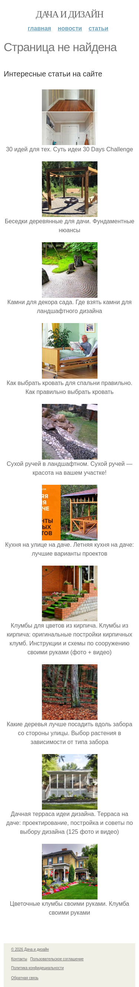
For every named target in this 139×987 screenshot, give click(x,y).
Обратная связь (25, 978)
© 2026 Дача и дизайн (30, 949)
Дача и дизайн (69, 14)
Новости (70, 28)
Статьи (98, 28)
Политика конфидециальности (37, 968)
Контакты (19, 959)
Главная (39, 28)
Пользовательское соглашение (57, 959)
